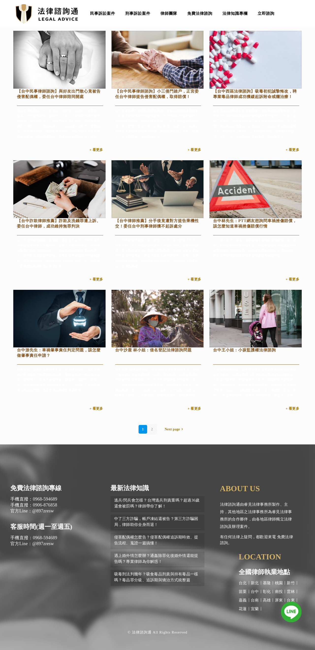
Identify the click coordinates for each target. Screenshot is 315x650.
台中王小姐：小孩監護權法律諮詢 (244, 350)
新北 (255, 583)
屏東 (279, 600)
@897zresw (43, 510)
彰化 (267, 591)
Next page (175, 429)
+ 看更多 (96, 150)
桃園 (279, 583)
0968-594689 (45, 499)
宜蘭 (255, 609)
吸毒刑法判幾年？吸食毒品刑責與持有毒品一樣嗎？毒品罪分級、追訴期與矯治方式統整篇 (156, 577)
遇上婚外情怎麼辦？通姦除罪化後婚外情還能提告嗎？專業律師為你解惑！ (156, 558)
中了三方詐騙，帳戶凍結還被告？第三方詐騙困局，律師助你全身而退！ (156, 522)
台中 (255, 591)
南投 (279, 591)
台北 (243, 583)
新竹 (291, 583)
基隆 (267, 583)
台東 (291, 600)
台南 (255, 600)
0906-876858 (45, 505)
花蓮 (243, 609)
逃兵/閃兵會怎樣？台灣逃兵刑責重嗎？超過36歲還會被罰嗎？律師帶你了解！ (157, 503)
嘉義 (243, 600)
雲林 (291, 591)
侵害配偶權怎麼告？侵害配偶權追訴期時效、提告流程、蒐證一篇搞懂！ (156, 540)
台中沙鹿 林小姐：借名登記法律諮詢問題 (153, 350)
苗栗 (243, 591)
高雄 (267, 600)
